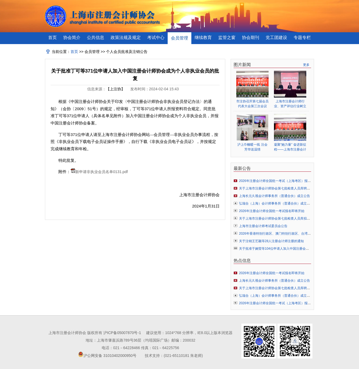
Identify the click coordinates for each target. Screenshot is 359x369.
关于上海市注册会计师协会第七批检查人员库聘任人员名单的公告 (286, 188)
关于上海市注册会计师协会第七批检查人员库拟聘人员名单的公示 (286, 218)
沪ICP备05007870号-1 (122, 333)
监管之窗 (226, 37)
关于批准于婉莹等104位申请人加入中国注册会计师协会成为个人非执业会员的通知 (298, 248)
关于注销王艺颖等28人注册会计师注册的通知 (271, 241)
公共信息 (95, 37)
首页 (52, 37)
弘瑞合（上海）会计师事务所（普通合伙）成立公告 (276, 203)
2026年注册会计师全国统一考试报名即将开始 (271, 211)
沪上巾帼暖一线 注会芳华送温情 (252, 147)
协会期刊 (250, 37)
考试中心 (155, 37)
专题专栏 (302, 37)
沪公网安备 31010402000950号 (109, 355)
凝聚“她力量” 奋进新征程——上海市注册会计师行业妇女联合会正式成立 (290, 147)
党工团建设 (276, 37)
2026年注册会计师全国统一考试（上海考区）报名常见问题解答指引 (288, 181)
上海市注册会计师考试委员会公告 (263, 226)
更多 (306, 65)
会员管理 (179, 38)
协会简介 (71, 37)
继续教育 (203, 37)
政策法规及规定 (126, 37)
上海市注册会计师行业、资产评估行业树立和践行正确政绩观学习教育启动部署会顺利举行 (290, 103)
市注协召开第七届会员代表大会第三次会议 (252, 103)
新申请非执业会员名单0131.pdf (101, 172)
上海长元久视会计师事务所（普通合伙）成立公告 (274, 196)
